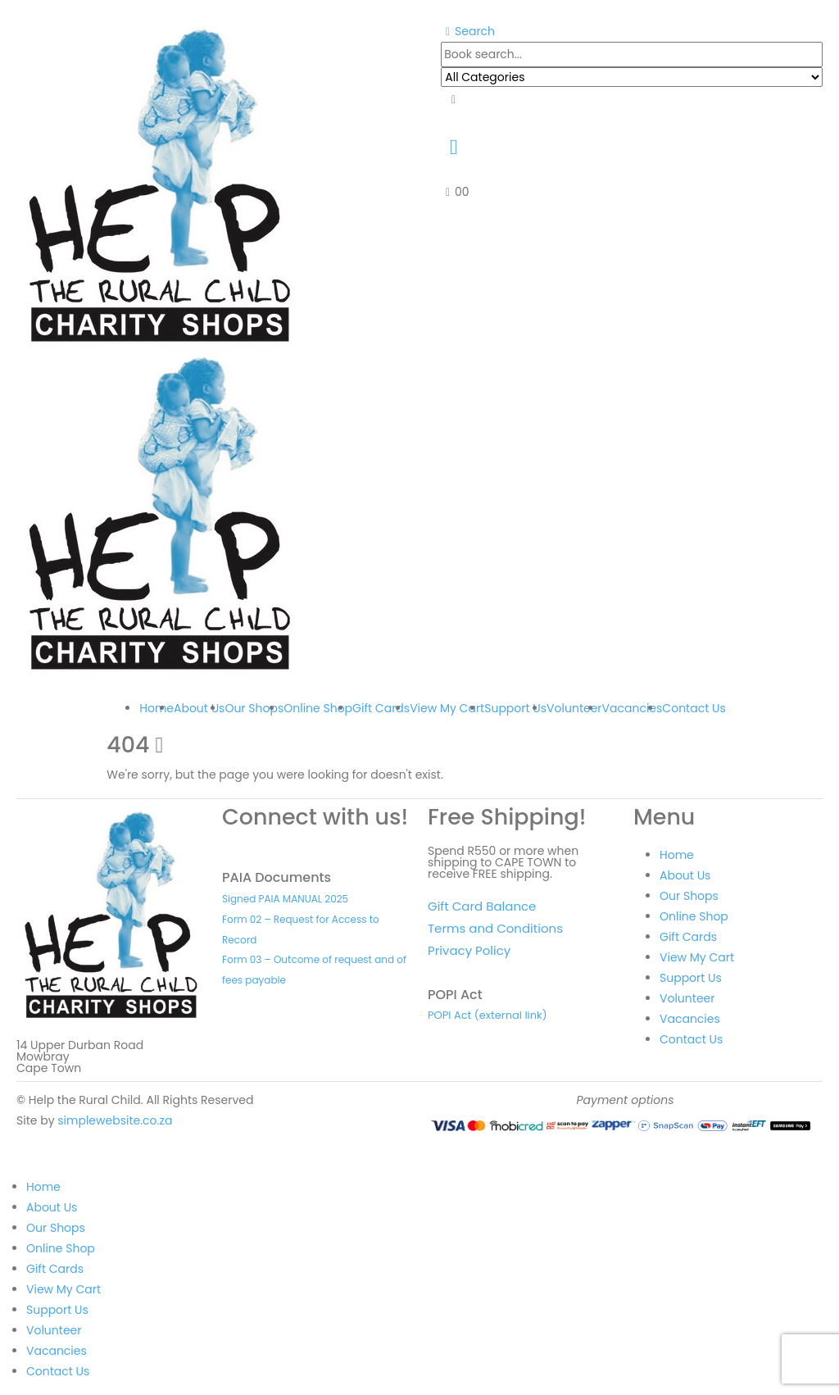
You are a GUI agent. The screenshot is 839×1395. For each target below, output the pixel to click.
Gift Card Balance (482, 906)
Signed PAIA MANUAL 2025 (285, 899)
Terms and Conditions (495, 928)
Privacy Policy (469, 950)
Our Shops (253, 708)
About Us (199, 708)
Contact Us (693, 708)
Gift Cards (381, 708)
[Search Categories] (632, 77)
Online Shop (317, 708)
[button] (468, 31)
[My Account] (453, 147)
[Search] (453, 99)
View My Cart (447, 708)
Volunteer (573, 708)
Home (156, 708)
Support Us (515, 708)
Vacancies (632, 708)
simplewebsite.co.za (114, 1120)
